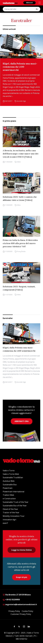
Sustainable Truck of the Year (15, 502)
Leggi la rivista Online (21, 550)
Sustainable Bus (10, 484)
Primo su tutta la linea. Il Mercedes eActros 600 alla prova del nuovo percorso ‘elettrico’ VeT (20, 243)
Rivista (23, 251)
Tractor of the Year (11, 512)
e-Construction (9, 498)
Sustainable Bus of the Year (15, 505)
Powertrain (7, 488)
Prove (19, 251)
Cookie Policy (27, 611)
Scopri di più (21, 577)
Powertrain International (13, 491)
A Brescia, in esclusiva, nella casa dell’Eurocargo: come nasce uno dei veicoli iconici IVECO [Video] (20, 153)
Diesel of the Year (10, 509)
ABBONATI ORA (22, 421)
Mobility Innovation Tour (13, 516)
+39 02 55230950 (11, 599)
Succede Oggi (21, 101)
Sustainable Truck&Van (13, 477)
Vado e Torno (9, 470)
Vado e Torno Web (11, 474)
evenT (5, 523)
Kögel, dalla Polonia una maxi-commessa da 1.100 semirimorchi (20, 66)
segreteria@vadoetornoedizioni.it (20, 604)
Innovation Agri (9, 519)
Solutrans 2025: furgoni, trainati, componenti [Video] (19, 288)
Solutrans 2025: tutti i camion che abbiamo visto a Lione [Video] (20, 198)
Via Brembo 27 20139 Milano (17, 594)
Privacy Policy (14, 611)
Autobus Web (8, 481)
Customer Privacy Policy (21, 614)
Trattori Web (8, 495)
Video (19, 162)
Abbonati (29, 3)
